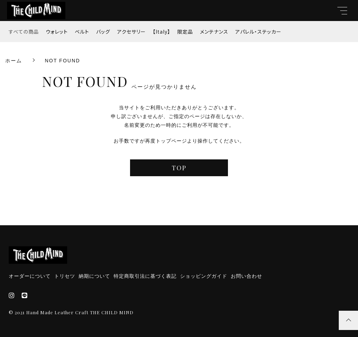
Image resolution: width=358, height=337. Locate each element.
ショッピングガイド (203, 276)
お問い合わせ (246, 276)
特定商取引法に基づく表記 (145, 276)
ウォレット (57, 31)
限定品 (185, 31)
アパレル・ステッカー (258, 31)
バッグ (103, 31)
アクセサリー (131, 31)
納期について (94, 276)
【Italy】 (161, 31)
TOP (179, 168)
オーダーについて (30, 276)
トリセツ (64, 276)
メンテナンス (214, 31)
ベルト (82, 31)
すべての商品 (24, 31)
